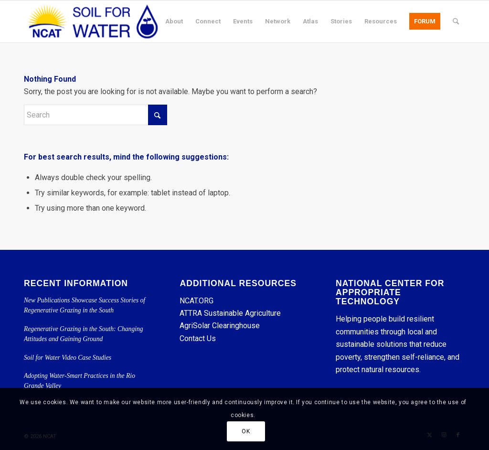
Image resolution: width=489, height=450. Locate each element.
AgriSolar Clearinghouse (220, 325)
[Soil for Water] (92, 21)
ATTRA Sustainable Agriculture (231, 313)
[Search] (455, 21)
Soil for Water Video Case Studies (67, 357)
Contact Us (198, 338)
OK (246, 431)
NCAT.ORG (196, 300)
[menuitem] (174, 21)
